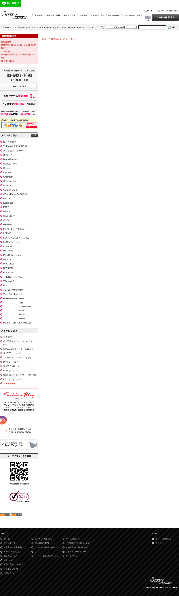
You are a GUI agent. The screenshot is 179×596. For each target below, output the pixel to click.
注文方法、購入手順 (13, 547)
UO (5, 285)
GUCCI (6, 220)
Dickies (6, 198)
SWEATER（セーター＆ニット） (19, 349)
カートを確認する (163, 539)
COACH (7, 185)
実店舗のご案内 (42, 543)
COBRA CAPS (10, 190)
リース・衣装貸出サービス (47, 556)
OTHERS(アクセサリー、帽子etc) (20, 375)
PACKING (8, 250)
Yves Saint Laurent (12, 294)
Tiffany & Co (9, 281)
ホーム (7, 539)
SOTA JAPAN (9, 142)
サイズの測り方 (73, 539)
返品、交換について (13, 564)
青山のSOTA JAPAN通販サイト (14, 15)
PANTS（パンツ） (12, 362)
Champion (8, 177)
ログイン (159, 543)
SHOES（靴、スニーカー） (17, 366)
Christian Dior (10, 181)
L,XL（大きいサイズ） (14, 379)
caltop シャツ (24, 27)
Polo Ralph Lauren (12, 255)
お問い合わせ (10, 573)
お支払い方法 (10, 560)
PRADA (7, 259)
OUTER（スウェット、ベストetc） (18, 343)
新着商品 (7, 337)
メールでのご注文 (12, 551)
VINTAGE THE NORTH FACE (70, 27)
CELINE (7, 172)
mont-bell (7, 246)
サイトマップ (72, 556)
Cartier (6, 168)
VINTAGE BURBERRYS (43, 27)
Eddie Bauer (9, 203)
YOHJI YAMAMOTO (13, 290)
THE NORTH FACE (12, 277)
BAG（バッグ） (11, 370)
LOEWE (7, 233)
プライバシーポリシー (76, 551)
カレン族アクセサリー (14, 151)
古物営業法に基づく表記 (77, 547)
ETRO (6, 207)
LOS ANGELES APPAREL (16, 237)
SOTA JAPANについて (45, 539)
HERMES (8, 224)
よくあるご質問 (11, 569)
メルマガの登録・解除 (45, 547)
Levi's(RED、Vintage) (13, 229)
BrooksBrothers (10, 159)
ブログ (38, 551)
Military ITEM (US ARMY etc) (17, 322)
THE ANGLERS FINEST (15, 146)
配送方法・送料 (11, 556)
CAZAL (90, 27)
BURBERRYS (10, 163)
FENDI (6, 211)
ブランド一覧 (10, 543)
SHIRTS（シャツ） (12, 353)
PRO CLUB (8, 263)
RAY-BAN (8, 268)
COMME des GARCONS (15, 194)
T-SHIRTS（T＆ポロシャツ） (17, 357)
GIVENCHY (9, 216)
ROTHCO (8, 272)
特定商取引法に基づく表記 (78, 543)
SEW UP (7, 155)
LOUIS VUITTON (11, 242)
